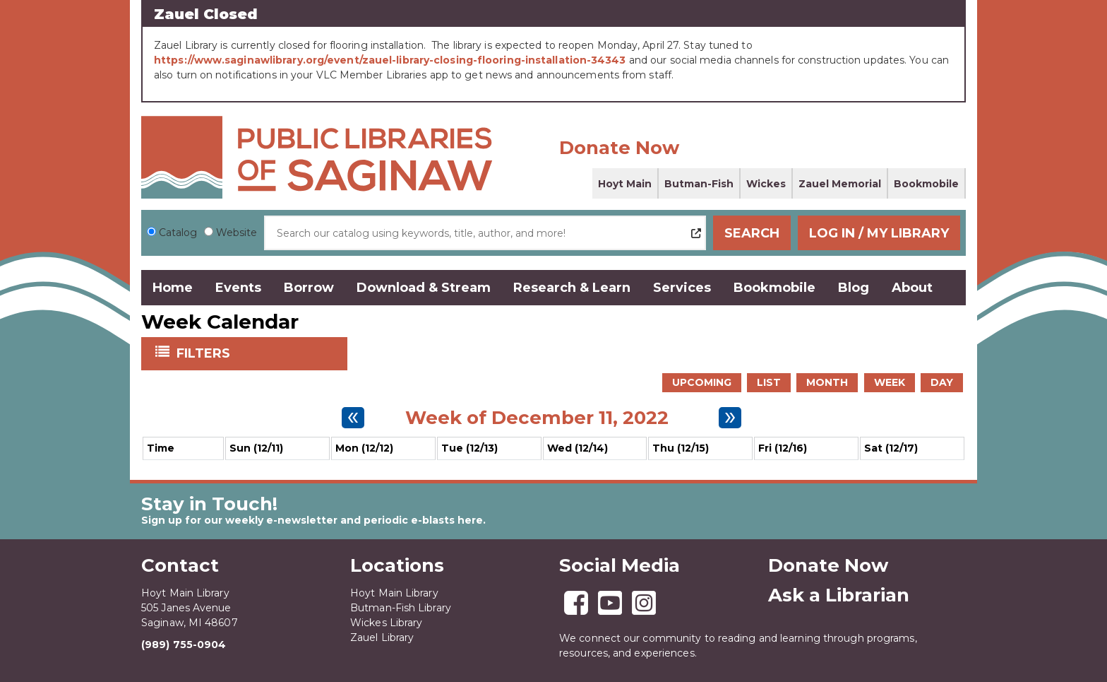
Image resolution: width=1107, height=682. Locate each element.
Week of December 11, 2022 (537, 417)
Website (236, 232)
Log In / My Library (879, 233)
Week (889, 382)
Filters (204, 352)
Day (942, 382)
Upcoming (701, 382)
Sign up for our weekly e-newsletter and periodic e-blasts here (312, 520)
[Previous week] (353, 417)
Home (172, 287)
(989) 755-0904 (183, 644)
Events (238, 287)
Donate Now (619, 148)
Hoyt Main (625, 183)
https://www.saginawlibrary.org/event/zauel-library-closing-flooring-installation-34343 (390, 60)
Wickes (766, 183)
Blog (853, 287)
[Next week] (730, 417)
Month (827, 382)
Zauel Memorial (839, 183)
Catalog (178, 232)
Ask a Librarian (838, 595)
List (769, 382)
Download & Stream (424, 287)
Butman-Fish (699, 183)
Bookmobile (926, 183)
